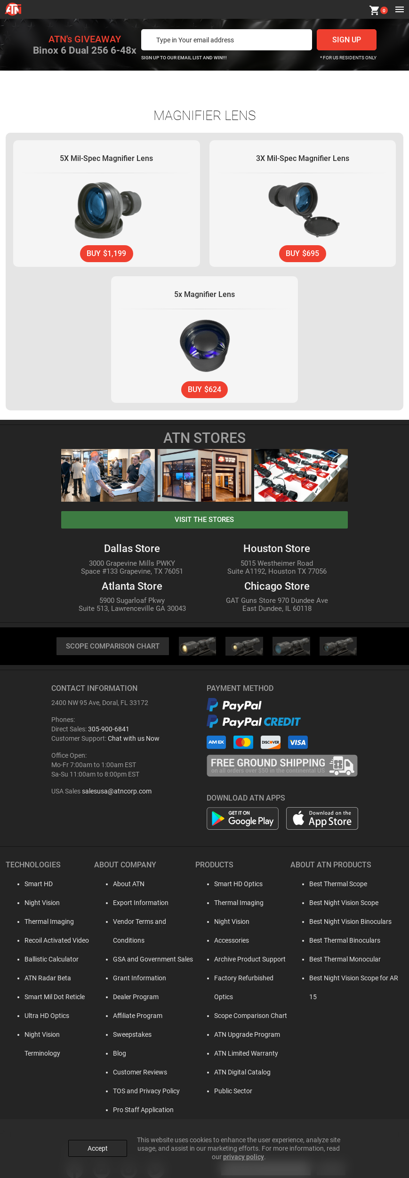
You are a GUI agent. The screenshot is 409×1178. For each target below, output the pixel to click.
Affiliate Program (129, 998)
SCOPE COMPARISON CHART (113, 647)
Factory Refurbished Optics (248, 979)
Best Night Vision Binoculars (346, 923)
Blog (111, 1036)
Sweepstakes (124, 1017)
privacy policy (243, 1155)
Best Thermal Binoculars (341, 942)
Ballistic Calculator (42, 960)
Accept (98, 1146)
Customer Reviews (132, 1054)
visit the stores (204, 520)
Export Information (132, 904)
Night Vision (32, 904)
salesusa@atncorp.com (117, 792)
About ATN (120, 885)
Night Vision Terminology (51, 1036)
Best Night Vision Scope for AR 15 (354, 979)
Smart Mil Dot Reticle (45, 998)
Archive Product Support (244, 960)
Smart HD (29, 885)
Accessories (226, 942)
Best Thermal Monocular (341, 960)
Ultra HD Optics (37, 1017)
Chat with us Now (134, 740)
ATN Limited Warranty (241, 1036)
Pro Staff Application (135, 1092)
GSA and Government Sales (145, 942)
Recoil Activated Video (47, 942)
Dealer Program (128, 979)
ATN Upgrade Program (241, 1017)
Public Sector (228, 1073)
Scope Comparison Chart (245, 998)
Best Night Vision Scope (340, 904)
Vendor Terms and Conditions (148, 923)
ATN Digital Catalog (237, 1054)
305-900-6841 (108, 730)
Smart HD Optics (233, 885)
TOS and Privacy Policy (138, 1073)
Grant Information (131, 960)
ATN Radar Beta (38, 979)
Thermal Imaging (39, 923)
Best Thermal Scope (334, 885)
